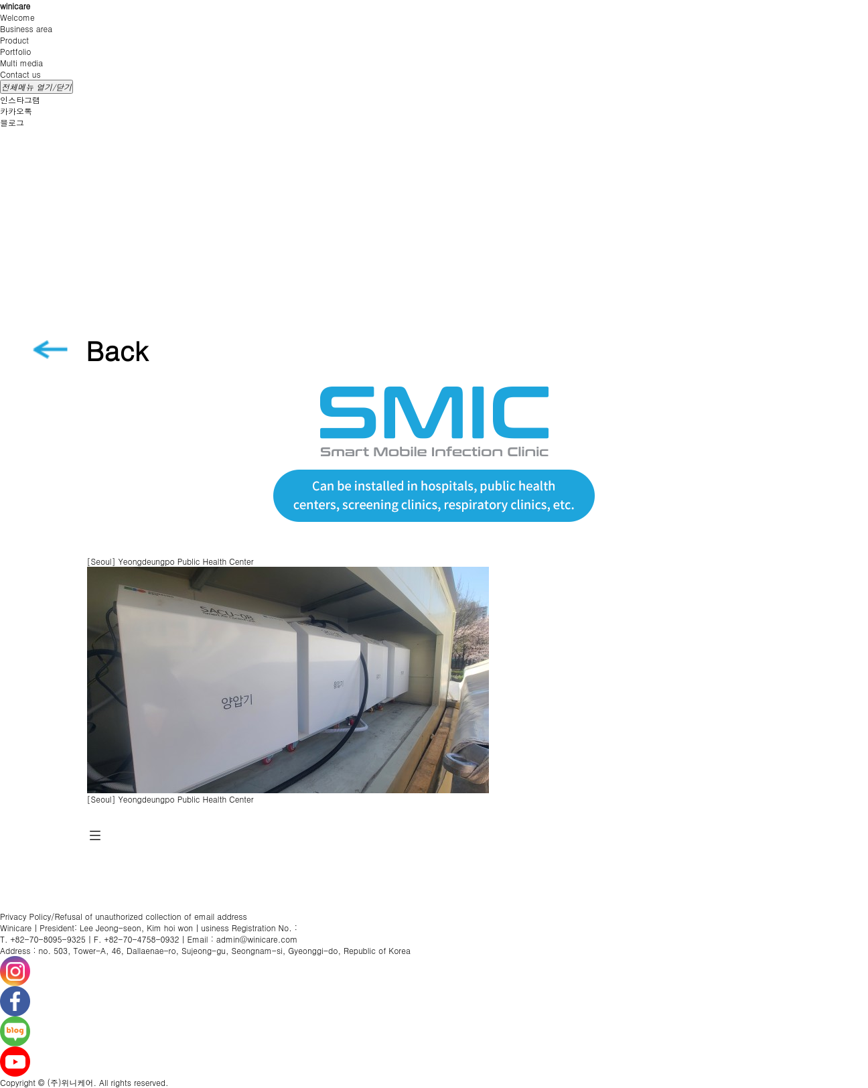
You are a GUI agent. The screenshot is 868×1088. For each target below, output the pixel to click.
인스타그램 (20, 99)
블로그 (12, 122)
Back (117, 350)
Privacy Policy (25, 916)
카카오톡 (16, 111)
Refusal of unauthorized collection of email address (150, 916)
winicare (15, 5)
